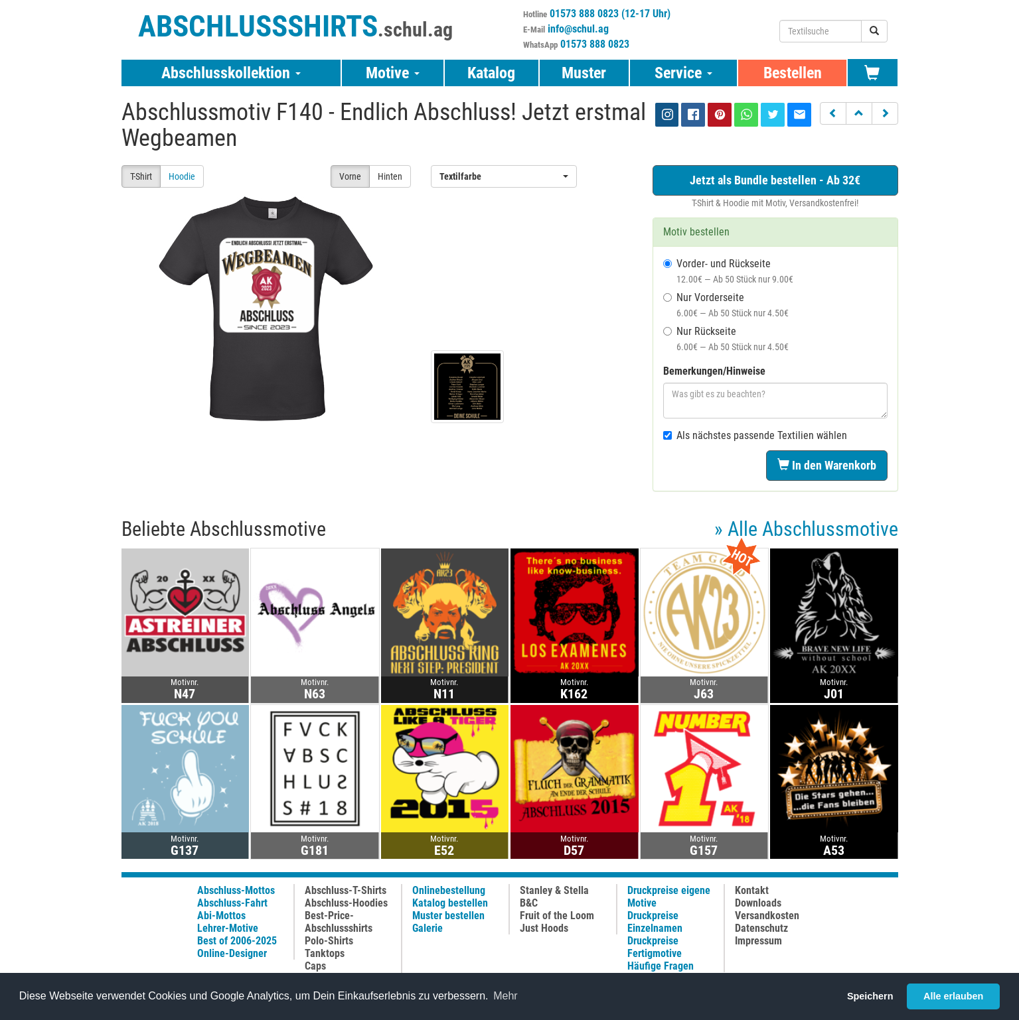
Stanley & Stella (554, 890)
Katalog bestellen (450, 903)
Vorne (350, 176)
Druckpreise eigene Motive (668, 896)
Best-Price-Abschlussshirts (338, 921)
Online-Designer (232, 953)
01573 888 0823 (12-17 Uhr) (610, 13)
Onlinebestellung (448, 890)
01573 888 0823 (594, 44)
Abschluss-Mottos (236, 890)
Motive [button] (393, 73)
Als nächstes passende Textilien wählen (755, 435)
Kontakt (752, 890)
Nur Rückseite (726, 338)
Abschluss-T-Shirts (345, 890)
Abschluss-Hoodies (346, 903)
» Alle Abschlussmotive (806, 529)
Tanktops (325, 953)
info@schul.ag (578, 29)
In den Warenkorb (826, 465)
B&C (529, 903)
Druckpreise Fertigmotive (654, 947)
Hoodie (182, 176)
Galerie (427, 928)
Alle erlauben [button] (953, 996)
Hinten (390, 176)
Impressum (758, 940)
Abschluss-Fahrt (232, 903)
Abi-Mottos (221, 915)
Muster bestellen (448, 915)
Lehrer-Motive (227, 928)
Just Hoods (544, 928)
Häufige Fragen (660, 966)
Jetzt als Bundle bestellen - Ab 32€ (775, 180)
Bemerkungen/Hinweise (714, 371)
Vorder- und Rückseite (728, 271)
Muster (584, 73)
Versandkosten (767, 915)
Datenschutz (761, 928)
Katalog (491, 73)
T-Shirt (141, 176)
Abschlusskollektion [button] (231, 73)
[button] (833, 113)
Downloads (758, 903)
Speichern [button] (870, 996)
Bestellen (792, 73)
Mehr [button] (505, 995)
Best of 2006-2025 (237, 940)
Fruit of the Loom (557, 915)
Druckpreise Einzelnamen (654, 921)
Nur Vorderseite (726, 304)
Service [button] (683, 73)
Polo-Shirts (329, 940)
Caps (315, 966)
